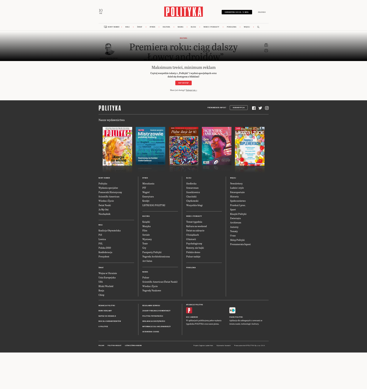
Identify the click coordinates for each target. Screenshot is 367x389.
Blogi (193, 27)
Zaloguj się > (191, 89)
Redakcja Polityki (107, 352)
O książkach (192, 281)
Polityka (103, 229)
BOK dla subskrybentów (110, 367)
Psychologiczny (194, 289)
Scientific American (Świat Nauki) (160, 328)
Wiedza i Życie (106, 247)
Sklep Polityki (237, 286)
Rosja (101, 336)
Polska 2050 (105, 294)
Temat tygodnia (194, 268)
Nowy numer (113, 27)
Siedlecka (191, 229)
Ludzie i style (237, 234)
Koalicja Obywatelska (110, 276)
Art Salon (147, 307)
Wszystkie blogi (194, 251)
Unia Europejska (107, 323)
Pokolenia (231, 27)
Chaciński (191, 242)
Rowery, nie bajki (195, 294)
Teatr (145, 289)
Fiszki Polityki (236, 363)
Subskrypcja (239, 154)
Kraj (127, 27)
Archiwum (235, 268)
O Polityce (103, 373)
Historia (234, 242)
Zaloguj (262, 12)
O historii (191, 285)
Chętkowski (192, 247)
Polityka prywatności (152, 362)
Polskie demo (193, 298)
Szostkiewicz (193, 238)
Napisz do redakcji (107, 362)
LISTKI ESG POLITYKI (153, 251)
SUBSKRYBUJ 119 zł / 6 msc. (237, 12)
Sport (233, 255)
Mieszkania (148, 229)
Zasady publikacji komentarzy (156, 357)
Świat (139, 27)
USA (101, 328)
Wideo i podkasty (211, 27)
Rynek (152, 27)
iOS (187, 363)
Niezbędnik (104, 260)
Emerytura (148, 242)
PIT (144, 234)
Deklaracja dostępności (153, 367)
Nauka (180, 27)
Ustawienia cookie (150, 378)
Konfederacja (105, 298)
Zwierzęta (235, 264)
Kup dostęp (183, 83)
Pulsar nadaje (193, 302)
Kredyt (145, 247)
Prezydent (104, 302)
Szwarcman (192, 234)
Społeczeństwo (238, 247)
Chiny (101, 341)
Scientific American (109, 242)
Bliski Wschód (106, 332)
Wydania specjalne (108, 234)
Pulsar (145, 323)
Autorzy (234, 273)
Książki (146, 268)
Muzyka (146, 272)
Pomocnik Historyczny (110, 238)
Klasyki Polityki (238, 260)
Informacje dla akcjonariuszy (156, 373)
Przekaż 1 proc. (238, 251)
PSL (101, 289)
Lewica (102, 285)
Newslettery (236, 229)
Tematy (234, 277)
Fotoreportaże (237, 238)
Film (144, 276)
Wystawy (147, 285)
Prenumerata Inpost (216, 154)
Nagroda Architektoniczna (156, 302)
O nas (233, 281)
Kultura (166, 27)
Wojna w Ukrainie (108, 319)
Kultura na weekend (196, 272)
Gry (144, 294)
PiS (100, 281)
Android (194, 363)
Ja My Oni (104, 255)
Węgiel (146, 238)
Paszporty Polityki (152, 298)
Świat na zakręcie (195, 276)
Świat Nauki (105, 251)
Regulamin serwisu (151, 352)
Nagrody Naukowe (151, 336)
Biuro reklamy (105, 357)
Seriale (146, 281)
